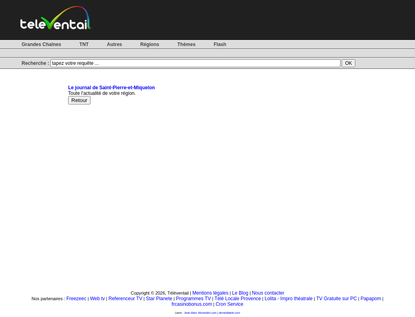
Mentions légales (210, 293)
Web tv (97, 298)
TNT (84, 44)
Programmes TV (193, 298)
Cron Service (229, 304)
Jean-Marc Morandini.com (200, 312)
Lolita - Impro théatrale (288, 298)
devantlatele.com (229, 312)
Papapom (371, 298)
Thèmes (186, 44)
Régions (149, 44)
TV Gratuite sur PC (336, 298)
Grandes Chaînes (41, 44)
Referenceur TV (126, 298)
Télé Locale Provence (237, 298)
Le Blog (240, 293)
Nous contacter (268, 293)
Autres (114, 44)
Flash (220, 44)
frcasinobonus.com (191, 304)
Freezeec (76, 298)
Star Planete (159, 298)
